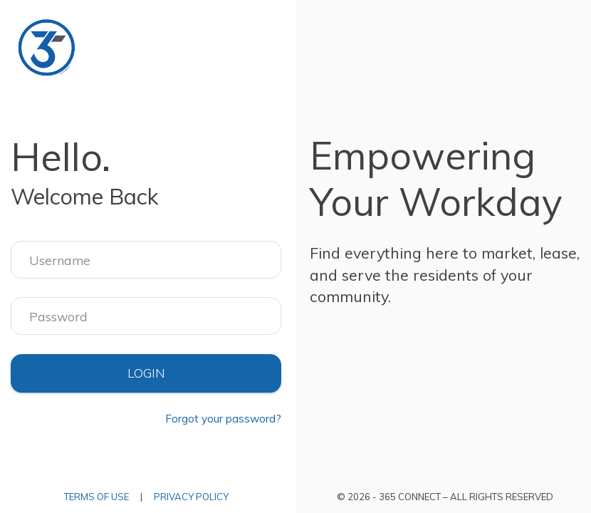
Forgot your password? (223, 418)
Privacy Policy (191, 496)
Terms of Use (96, 496)
